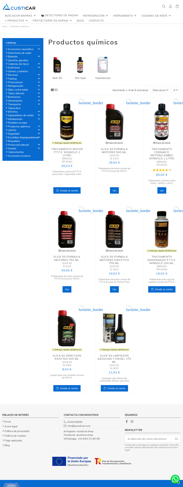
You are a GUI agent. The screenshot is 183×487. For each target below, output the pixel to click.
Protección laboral (18, 144)
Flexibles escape (17, 122)
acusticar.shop (85, 431)
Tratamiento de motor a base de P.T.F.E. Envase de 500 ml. (114, 169)
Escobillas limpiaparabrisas (23, 137)
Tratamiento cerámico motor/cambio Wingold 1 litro (161, 153)
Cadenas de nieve (18, 63)
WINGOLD (67, 158)
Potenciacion (15, 82)
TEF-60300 (161, 269)
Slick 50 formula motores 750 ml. (67, 258)
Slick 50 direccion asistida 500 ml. (67, 357)
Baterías (13, 56)
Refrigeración (15, 85)
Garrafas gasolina (18, 60)
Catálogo (11, 42)
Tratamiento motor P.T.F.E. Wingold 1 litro (67, 152)
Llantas (12, 130)
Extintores (14, 67)
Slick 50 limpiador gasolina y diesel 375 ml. (114, 358)
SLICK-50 (114, 155)
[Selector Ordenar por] (160, 90)
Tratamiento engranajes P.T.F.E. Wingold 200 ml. (161, 260)
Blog (7, 445)
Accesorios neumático (20, 49)
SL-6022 (114, 368)
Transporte (14, 104)
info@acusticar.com (79, 425)
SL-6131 (67, 266)
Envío (7, 421)
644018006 (75, 421)
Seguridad (13, 133)
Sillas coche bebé (18, 89)
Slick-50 (57, 78)
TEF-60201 (67, 161)
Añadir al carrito (67, 190)
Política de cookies (15, 435)
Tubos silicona (16, 93)
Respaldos (14, 141)
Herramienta (15, 100)
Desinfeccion (103, 78)
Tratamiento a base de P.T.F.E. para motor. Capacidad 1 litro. (67, 172)
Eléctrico (13, 111)
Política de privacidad (16, 431)
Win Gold (80, 78)
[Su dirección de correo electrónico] (148, 438)
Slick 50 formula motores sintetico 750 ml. (114, 260)
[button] (20, 15)
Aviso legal (10, 426)
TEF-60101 (161, 164)
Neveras (13, 74)
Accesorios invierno (19, 155)
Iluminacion (14, 96)
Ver (114, 190)
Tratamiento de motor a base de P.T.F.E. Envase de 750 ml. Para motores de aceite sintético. (114, 280)
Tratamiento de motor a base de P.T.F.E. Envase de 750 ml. (67, 277)
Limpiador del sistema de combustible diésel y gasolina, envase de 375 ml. (114, 379)
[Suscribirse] (176, 438)
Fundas (12, 148)
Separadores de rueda (20, 115)
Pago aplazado (13, 440)
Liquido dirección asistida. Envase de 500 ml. (67, 376)
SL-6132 (114, 158)
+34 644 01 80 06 (88, 438)
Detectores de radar (19, 52)
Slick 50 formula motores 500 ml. (114, 150)
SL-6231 (114, 269)
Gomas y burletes (18, 71)
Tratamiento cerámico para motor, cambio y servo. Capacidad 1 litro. (161, 181)
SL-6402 (67, 365)
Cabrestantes (16, 152)
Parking (12, 78)
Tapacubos (14, 108)
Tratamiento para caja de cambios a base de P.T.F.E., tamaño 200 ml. (162, 280)
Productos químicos (19, 126)
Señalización (15, 119)
